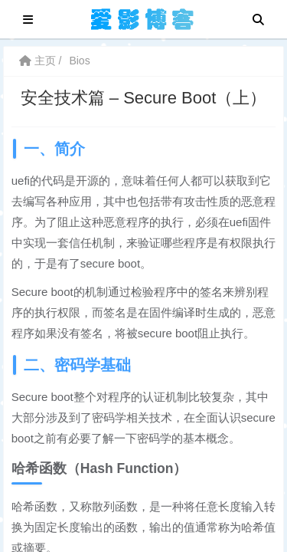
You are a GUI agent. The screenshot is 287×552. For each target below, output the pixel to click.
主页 (37, 60)
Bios (79, 60)
